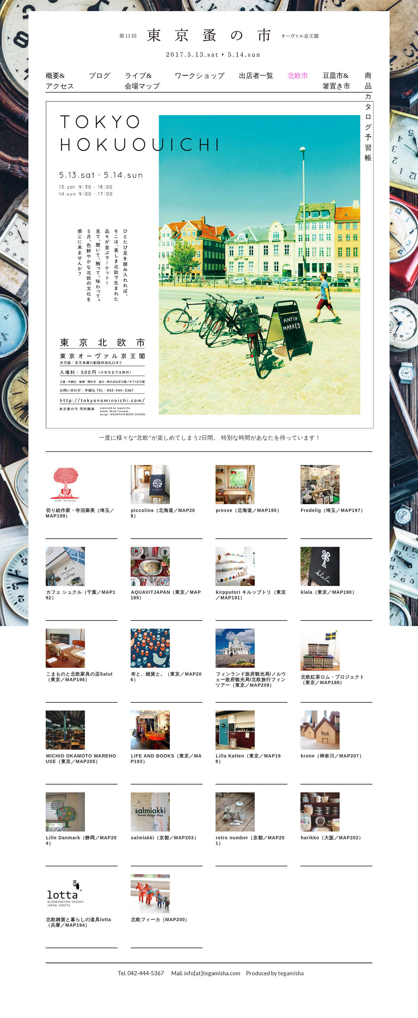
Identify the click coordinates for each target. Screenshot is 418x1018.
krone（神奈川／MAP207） (332, 755)
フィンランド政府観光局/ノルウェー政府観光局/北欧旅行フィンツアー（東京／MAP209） (251, 679)
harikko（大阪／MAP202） (332, 837)
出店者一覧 (256, 76)
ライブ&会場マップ (142, 81)
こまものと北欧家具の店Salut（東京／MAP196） (79, 676)
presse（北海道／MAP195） (249, 510)
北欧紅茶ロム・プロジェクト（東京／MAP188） (332, 679)
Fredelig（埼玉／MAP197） (333, 510)
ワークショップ (200, 76)
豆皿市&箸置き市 (336, 81)
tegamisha (291, 973)
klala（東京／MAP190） (329, 592)
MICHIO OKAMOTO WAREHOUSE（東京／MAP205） (81, 758)
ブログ (99, 76)
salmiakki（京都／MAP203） (165, 837)
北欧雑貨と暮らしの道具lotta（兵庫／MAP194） (78, 922)
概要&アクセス (60, 81)
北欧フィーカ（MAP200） (160, 919)
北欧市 (298, 76)
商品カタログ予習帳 (368, 117)
